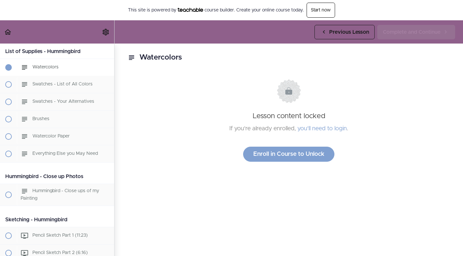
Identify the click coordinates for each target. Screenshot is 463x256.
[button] (8, 32)
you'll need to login (322, 129)
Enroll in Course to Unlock (288, 154)
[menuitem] (106, 32)
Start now (321, 10)
